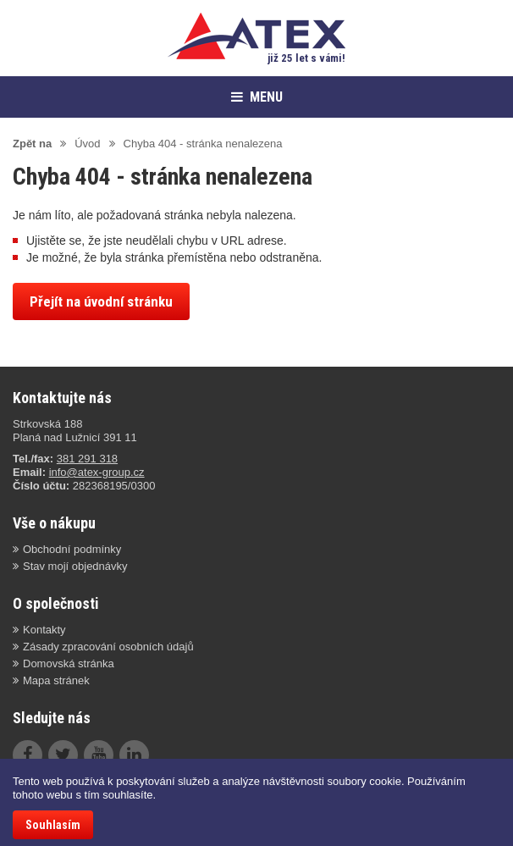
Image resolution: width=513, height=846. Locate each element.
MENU (257, 97)
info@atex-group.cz (97, 472)
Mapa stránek (56, 680)
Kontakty (44, 629)
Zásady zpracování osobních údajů (108, 646)
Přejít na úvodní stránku (101, 301)
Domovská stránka (68, 663)
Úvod (87, 143)
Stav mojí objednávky (75, 566)
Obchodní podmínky (72, 549)
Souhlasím (52, 825)
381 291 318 (87, 458)
